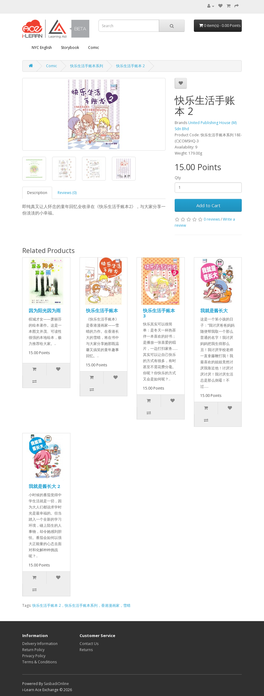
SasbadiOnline (56, 683)
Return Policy (33, 649)
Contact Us (89, 643)
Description (37, 192)
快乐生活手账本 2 (130, 65)
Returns (86, 649)
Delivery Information (40, 643)
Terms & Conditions (39, 662)
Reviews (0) (67, 192)
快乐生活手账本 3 (159, 313)
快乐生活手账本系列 (86, 65)
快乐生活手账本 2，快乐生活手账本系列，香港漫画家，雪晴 (81, 605)
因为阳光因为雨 (45, 310)
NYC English (42, 47)
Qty (178, 177)
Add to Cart (208, 205)
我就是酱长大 (214, 310)
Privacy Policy (33, 655)
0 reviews (212, 219)
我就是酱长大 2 (44, 486)
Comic (93, 47)
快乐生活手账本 (102, 310)
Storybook (70, 47)
